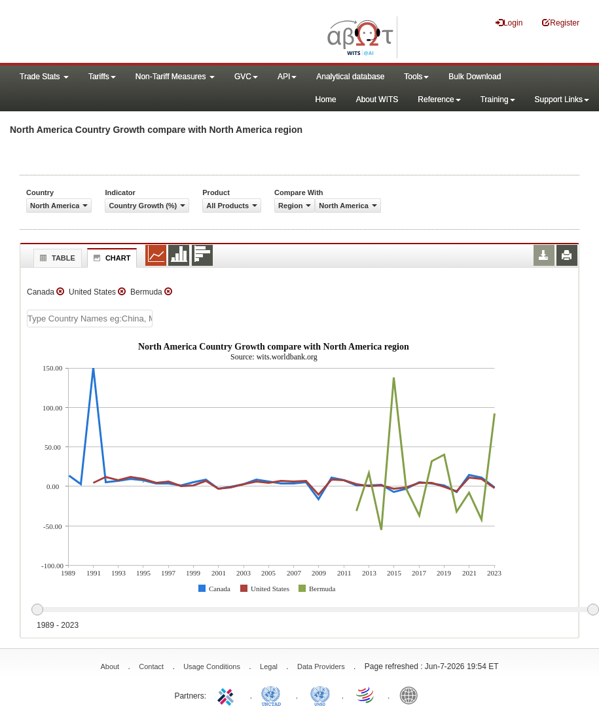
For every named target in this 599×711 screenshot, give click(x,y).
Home (326, 99)
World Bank (412, 695)
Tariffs (102, 76)
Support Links (562, 99)
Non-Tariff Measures (175, 76)
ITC (228, 695)
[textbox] (90, 318)
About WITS (377, 99)
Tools (416, 76)
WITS (131, 32)
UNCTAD (274, 695)
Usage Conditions (211, 666)
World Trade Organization (366, 695)
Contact (151, 666)
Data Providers (321, 666)
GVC (246, 76)
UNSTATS (320, 695)
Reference (439, 99)
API (287, 76)
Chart (110, 258)
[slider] (315, 610)
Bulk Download (474, 76)
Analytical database (350, 76)
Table (56, 258)
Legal (269, 666)
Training (498, 99)
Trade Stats (44, 76)
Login (509, 22)
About (109, 666)
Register (560, 22)
